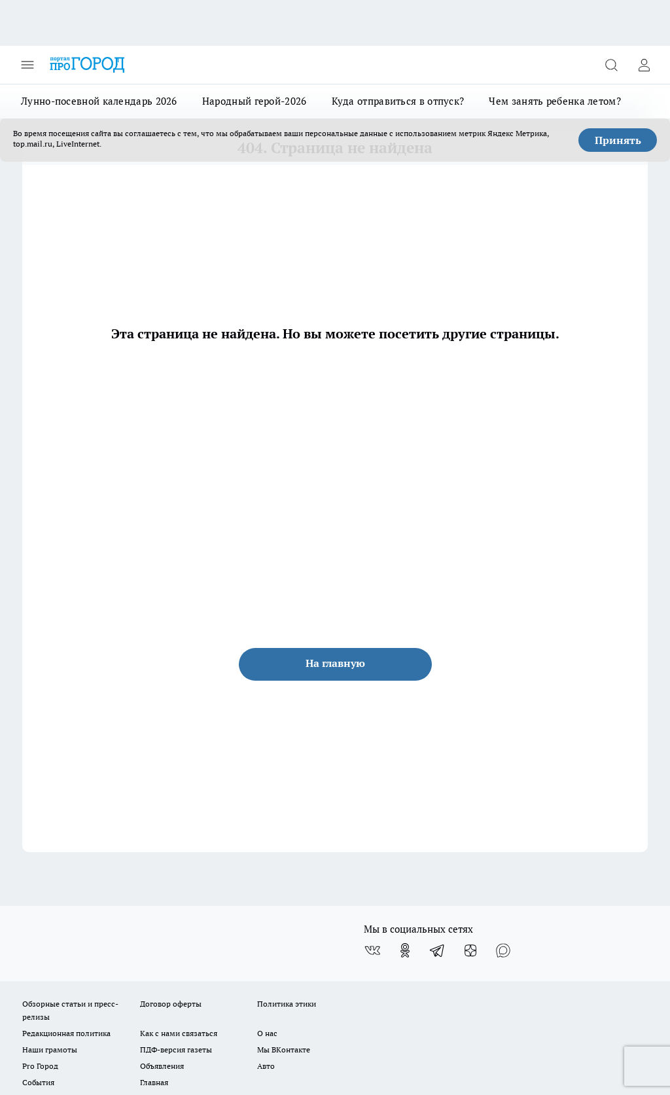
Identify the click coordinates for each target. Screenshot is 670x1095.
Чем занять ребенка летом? (555, 101)
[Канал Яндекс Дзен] (470, 950)
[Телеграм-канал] (437, 950)
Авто (266, 1066)
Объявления (162, 1066)
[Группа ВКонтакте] (372, 950)
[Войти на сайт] (644, 65)
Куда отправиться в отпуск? (398, 101)
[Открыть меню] (27, 65)
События (38, 1082)
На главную (335, 663)
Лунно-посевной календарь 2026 (99, 101)
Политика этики (286, 1004)
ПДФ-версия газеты (176, 1049)
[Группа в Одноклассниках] (405, 950)
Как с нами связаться (178, 1033)
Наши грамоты (49, 1049)
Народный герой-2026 (254, 101)
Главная (154, 1082)
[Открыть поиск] (611, 65)
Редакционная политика (66, 1033)
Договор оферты (171, 1004)
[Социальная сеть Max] (503, 950)
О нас (267, 1033)
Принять (618, 140)
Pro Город (40, 1066)
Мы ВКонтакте (283, 1049)
